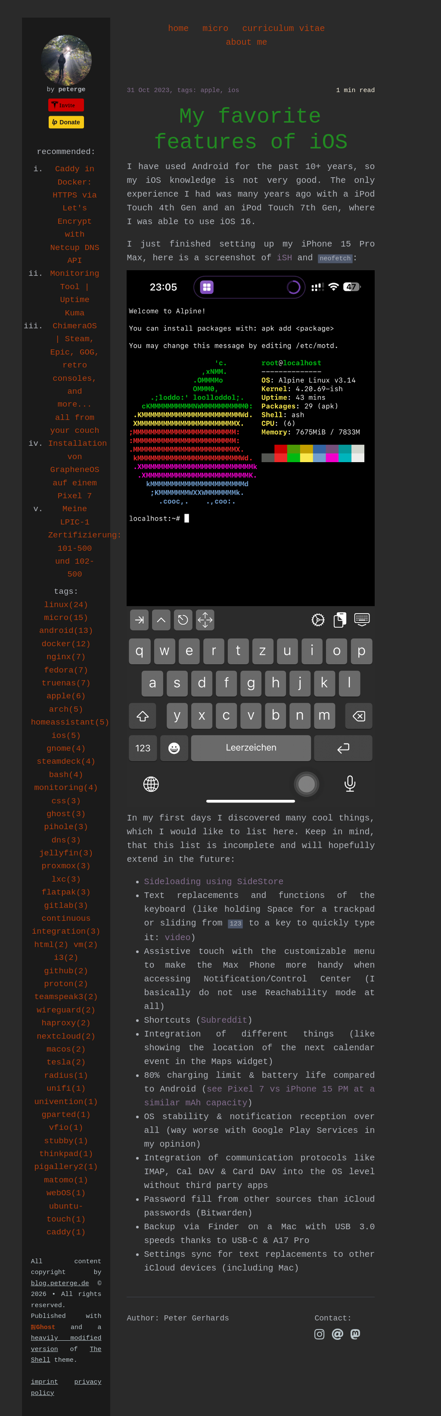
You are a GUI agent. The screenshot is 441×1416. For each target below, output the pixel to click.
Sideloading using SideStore (213, 882)
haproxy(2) (66, 1023)
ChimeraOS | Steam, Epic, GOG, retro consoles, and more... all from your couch (74, 378)
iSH (284, 258)
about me (246, 42)
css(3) (66, 801)
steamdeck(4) (66, 761)
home (178, 29)
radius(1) (66, 1075)
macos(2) (66, 1049)
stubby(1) (66, 1141)
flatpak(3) (66, 892)
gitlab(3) (66, 905)
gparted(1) (66, 1115)
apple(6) (66, 696)
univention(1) (66, 1102)
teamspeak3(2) (66, 997)
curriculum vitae (283, 29)
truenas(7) (66, 683)
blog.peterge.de (60, 1283)
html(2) (51, 945)
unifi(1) (66, 1088)
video (177, 938)
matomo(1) (66, 1180)
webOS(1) (66, 1193)
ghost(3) (66, 814)
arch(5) (66, 709)
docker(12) (66, 644)
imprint (44, 1382)
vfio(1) (66, 1127)
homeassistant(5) (70, 722)
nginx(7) (66, 657)
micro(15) (66, 618)
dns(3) (66, 840)
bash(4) (66, 775)
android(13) (66, 631)
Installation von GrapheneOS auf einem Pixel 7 (77, 470)
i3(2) (66, 958)
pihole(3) (66, 827)
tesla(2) (66, 1062)
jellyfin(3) (66, 853)
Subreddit (224, 1020)
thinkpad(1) (66, 1154)
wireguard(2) (66, 1010)
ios (233, 90)
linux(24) (66, 605)
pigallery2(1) (66, 1167)
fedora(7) (66, 670)
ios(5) (66, 735)
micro (215, 29)
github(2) (66, 971)
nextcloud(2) (66, 1036)
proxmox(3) (66, 866)
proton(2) (66, 984)
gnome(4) (66, 748)
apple (210, 90)
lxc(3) (66, 879)
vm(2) (86, 945)
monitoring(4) (66, 788)
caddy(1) (66, 1232)
